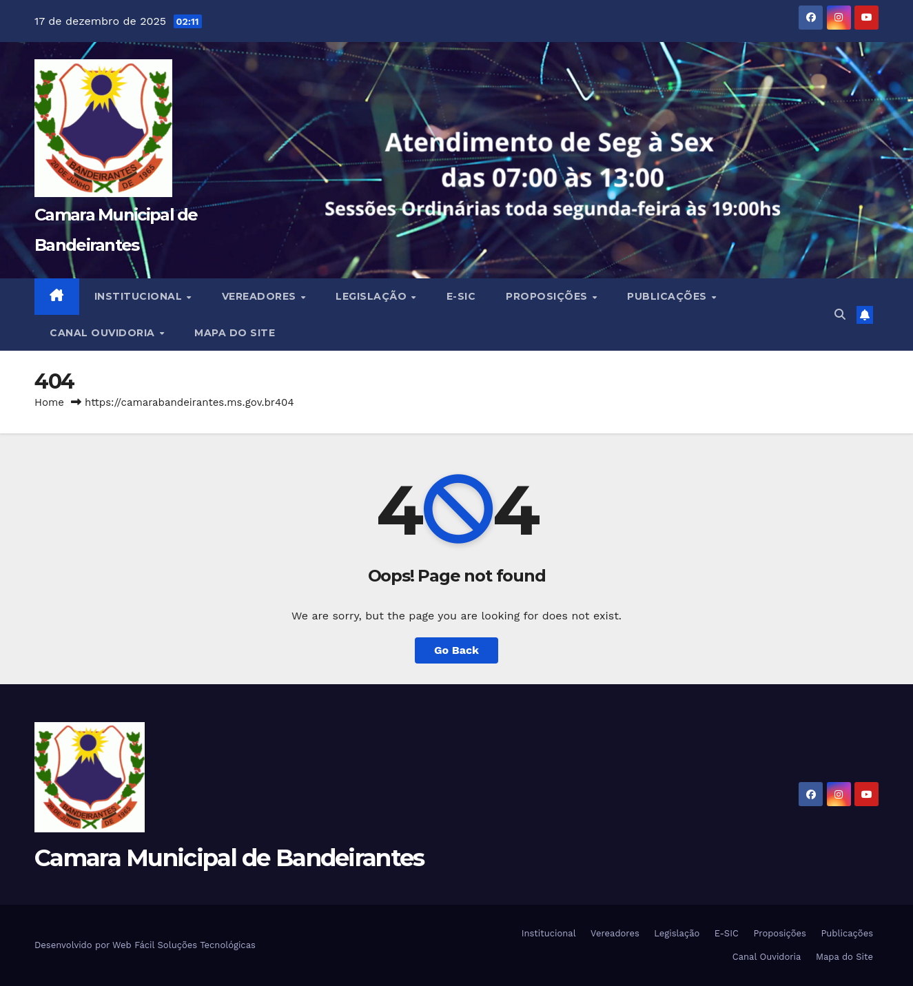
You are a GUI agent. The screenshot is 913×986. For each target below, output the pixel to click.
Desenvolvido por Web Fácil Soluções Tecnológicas (145, 945)
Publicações (668, 296)
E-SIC (461, 296)
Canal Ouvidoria (104, 333)
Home (49, 402)
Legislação (373, 296)
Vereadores (261, 296)
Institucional (139, 296)
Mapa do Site (234, 333)
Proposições (548, 296)
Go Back (456, 650)
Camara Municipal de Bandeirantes (229, 857)
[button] (839, 314)
